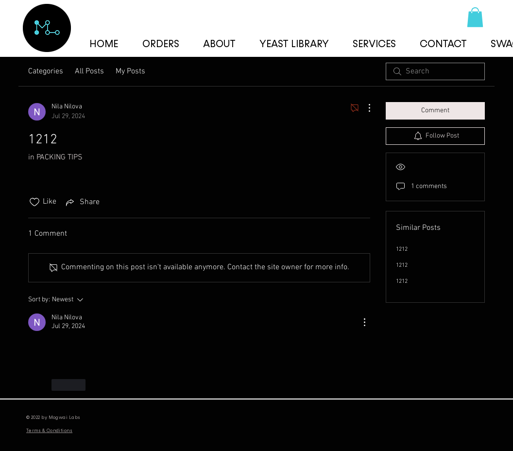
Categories (45, 71)
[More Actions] (364, 108)
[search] (435, 71)
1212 (402, 249)
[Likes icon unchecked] (34, 202)
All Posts (89, 71)
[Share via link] (82, 202)
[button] (475, 17)
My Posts (130, 71)
